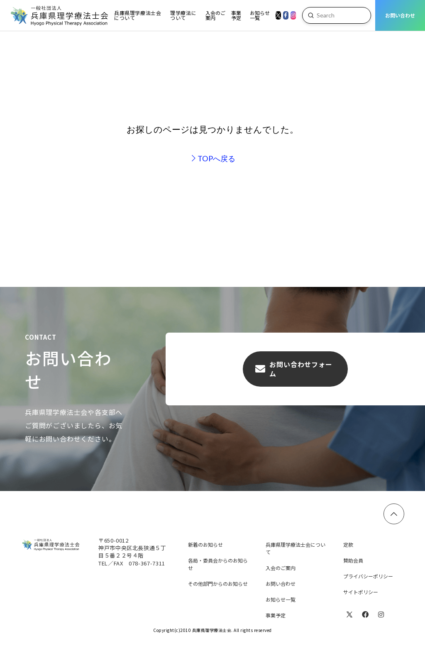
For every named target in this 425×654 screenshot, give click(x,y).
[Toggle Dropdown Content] (138, 15)
